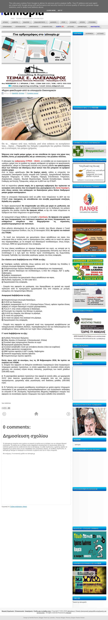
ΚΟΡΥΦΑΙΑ (77, 33)
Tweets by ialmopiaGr (80, 602)
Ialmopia (77, 444)
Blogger (68, 613)
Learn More (51, 10)
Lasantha (52, 617)
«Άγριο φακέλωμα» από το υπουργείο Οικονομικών (29, 90)
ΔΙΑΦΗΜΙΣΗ (89, 33)
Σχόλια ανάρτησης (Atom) (18, 506)
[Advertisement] (79, 70)
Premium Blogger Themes (63, 617)
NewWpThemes (33, 617)
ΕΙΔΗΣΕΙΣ (15, 93)
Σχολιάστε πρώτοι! (32, 93)
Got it (60, 10)
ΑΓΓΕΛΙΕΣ (100, 33)
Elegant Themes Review (77, 617)
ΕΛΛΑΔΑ (21, 93)
